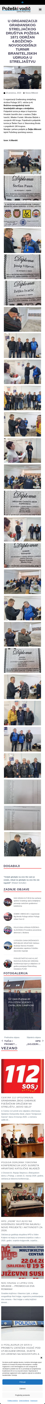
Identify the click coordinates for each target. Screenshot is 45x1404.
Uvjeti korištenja (24, 1400)
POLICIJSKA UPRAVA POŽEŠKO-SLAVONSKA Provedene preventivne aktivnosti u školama (27, 930)
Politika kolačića (13, 1400)
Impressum (33, 1400)
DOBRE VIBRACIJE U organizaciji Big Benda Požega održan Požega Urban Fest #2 (26, 916)
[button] (41, 1358)
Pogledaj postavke (22, 1395)
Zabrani (22, 1389)
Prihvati (22, 1382)
